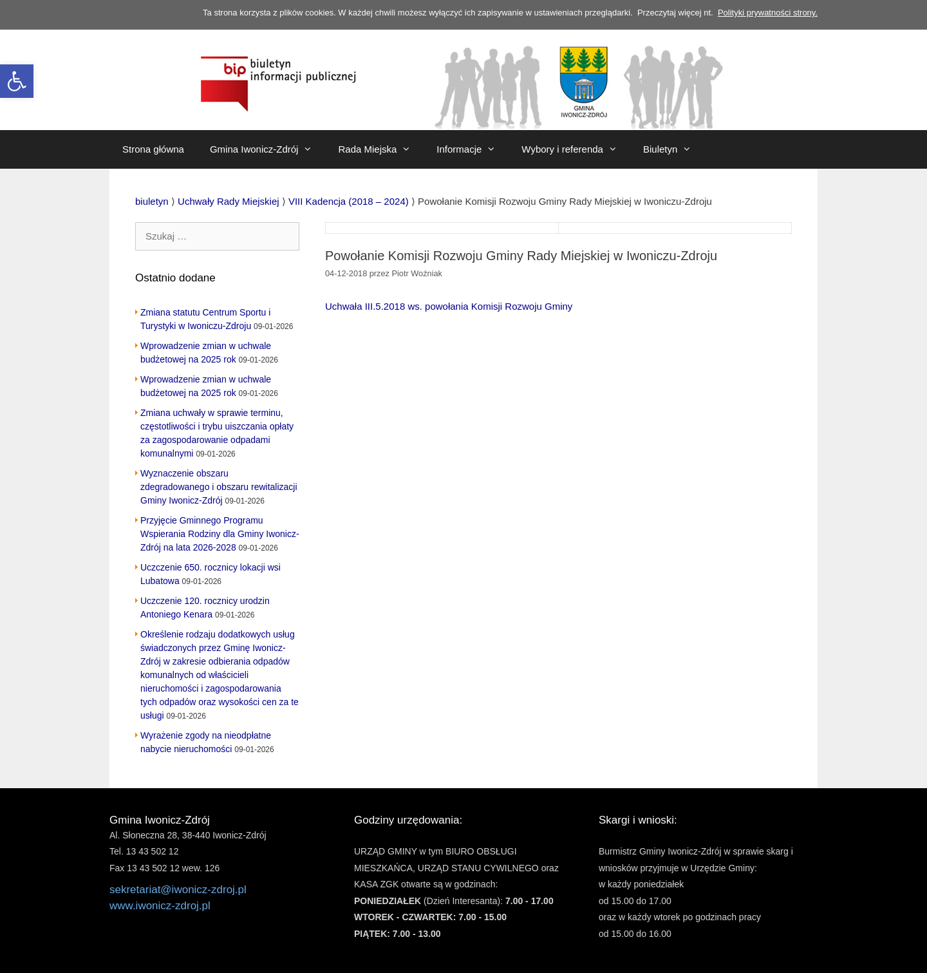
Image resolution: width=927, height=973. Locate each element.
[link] (16, 81)
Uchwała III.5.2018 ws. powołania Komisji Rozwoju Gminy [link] (448, 306)
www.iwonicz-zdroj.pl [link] (160, 906)
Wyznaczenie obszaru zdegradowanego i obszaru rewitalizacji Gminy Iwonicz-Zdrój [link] (218, 486)
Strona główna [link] (153, 149)
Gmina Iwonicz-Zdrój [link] (268, 149)
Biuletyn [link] (673, 149)
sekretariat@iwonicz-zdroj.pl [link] (178, 889)
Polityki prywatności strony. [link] (768, 12)
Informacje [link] (472, 149)
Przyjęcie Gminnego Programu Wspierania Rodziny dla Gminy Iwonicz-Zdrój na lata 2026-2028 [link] (219, 534)
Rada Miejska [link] (381, 149)
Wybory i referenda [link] (575, 149)
